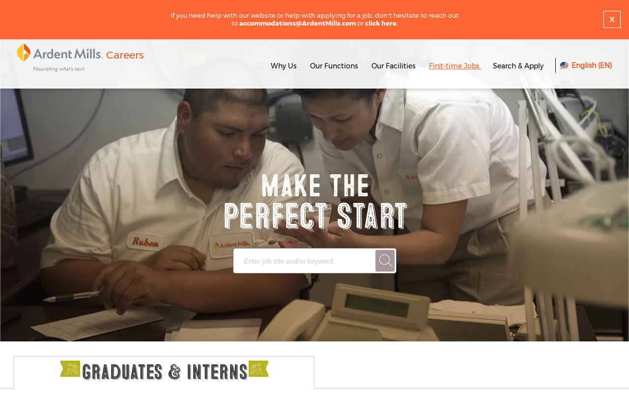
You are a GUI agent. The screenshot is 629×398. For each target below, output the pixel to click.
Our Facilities (393, 65)
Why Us (283, 65)
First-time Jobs (455, 65)
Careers (125, 55)
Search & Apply (518, 65)
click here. (381, 23)
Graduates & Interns (164, 373)
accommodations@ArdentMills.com (297, 23)
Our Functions (334, 65)
